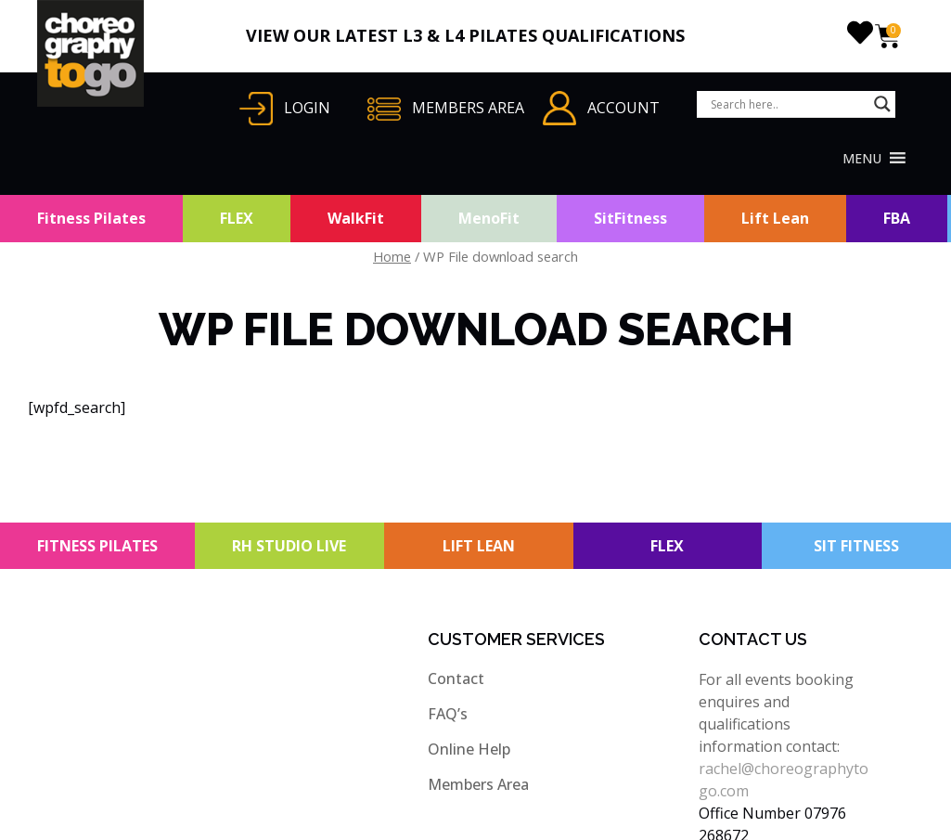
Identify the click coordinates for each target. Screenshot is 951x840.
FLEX (236, 218)
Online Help (469, 749)
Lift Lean (775, 218)
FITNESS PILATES (97, 546)
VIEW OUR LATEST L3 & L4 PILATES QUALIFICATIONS (465, 35)
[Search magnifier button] (882, 104)
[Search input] (788, 104)
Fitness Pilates (91, 218)
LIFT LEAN (479, 546)
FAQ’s (448, 714)
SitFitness (630, 218)
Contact (456, 678)
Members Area (478, 784)
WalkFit (356, 218)
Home (392, 256)
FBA (896, 218)
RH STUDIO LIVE (289, 546)
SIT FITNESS (856, 546)
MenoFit (489, 218)
